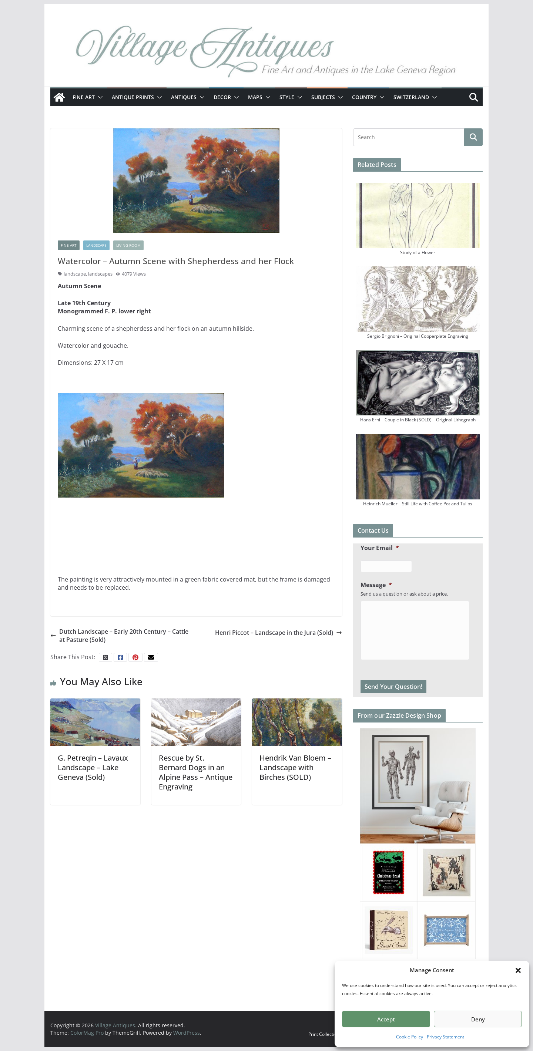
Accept (386, 1019)
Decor (222, 97)
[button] (518, 970)
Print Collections (325, 1034)
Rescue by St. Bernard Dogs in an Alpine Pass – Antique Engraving (195, 772)
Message (376, 585)
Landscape (96, 245)
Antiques (184, 97)
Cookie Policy (409, 1037)
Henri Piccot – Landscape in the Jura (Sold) (278, 633)
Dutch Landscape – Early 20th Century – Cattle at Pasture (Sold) (119, 635)
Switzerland (411, 97)
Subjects (323, 97)
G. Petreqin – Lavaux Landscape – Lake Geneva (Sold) (93, 767)
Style (286, 97)
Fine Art (84, 97)
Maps (255, 97)
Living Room (128, 245)
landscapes (100, 273)
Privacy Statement (445, 1037)
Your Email (380, 548)
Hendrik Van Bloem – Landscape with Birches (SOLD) (295, 767)
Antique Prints (133, 97)
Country (364, 97)
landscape (75, 273)
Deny (478, 1019)
